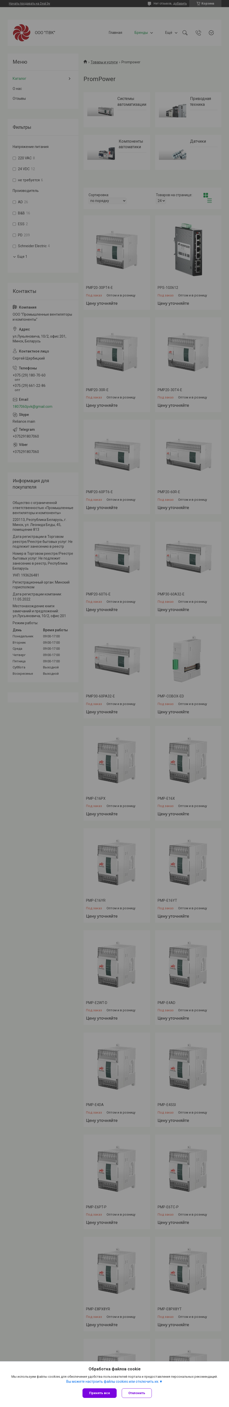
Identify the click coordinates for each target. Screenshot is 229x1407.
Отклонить (136, 1393)
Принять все (99, 1393)
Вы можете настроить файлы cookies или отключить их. (112, 1381)
